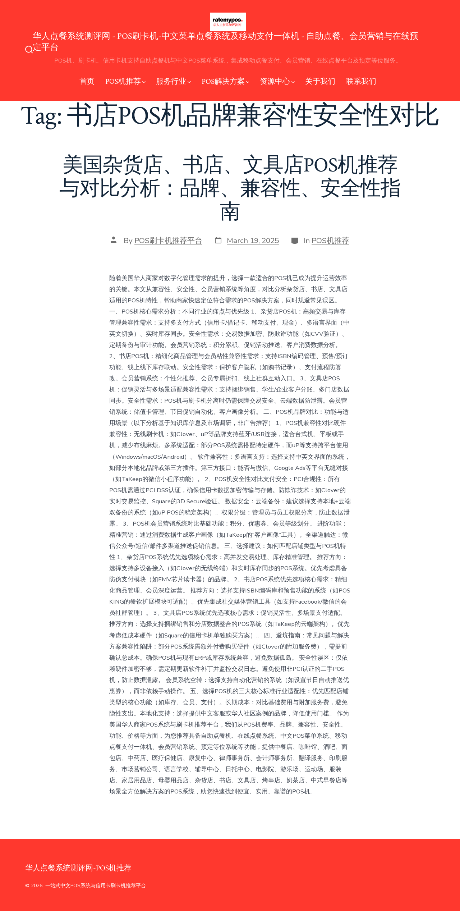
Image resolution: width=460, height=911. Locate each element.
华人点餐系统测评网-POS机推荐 (78, 868)
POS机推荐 (125, 81)
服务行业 (173, 81)
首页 (87, 81)
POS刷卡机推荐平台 (168, 240)
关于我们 (320, 81)
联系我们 (361, 81)
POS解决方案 (225, 81)
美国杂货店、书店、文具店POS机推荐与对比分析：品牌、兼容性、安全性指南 (230, 188)
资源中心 (277, 81)
